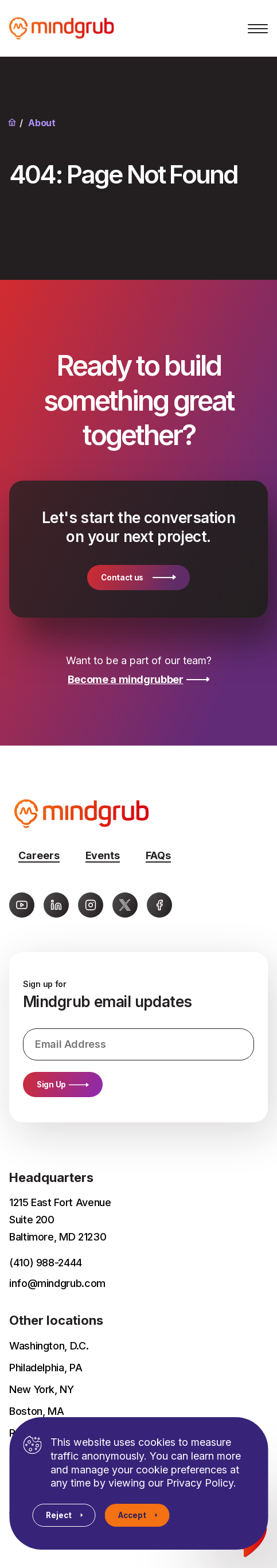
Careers (39, 855)
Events (102, 855)
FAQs (158, 855)
